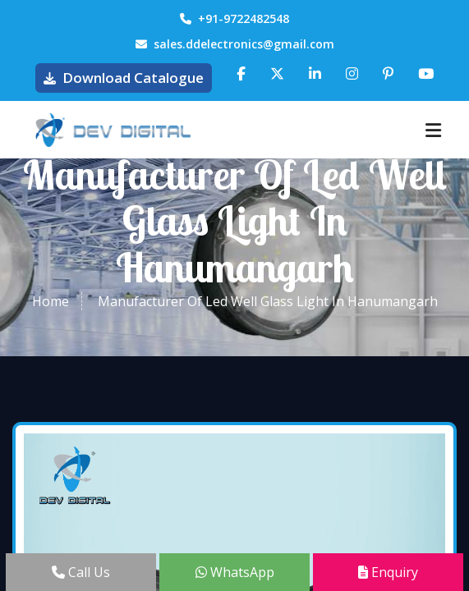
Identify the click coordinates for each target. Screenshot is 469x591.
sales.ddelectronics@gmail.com (235, 44)
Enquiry (388, 572)
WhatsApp (234, 572)
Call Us (81, 572)
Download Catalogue (124, 77)
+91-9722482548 (234, 18)
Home (50, 301)
